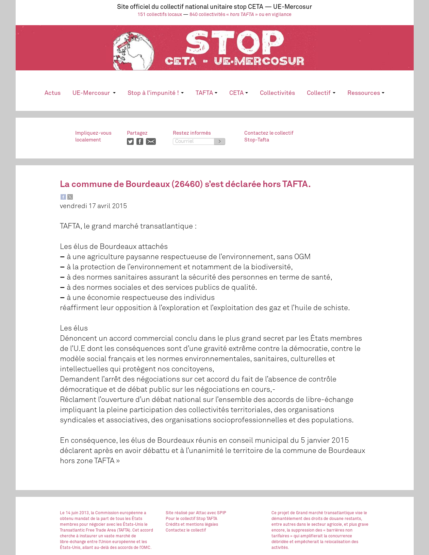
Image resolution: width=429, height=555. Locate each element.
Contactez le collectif (186, 530)
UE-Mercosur (94, 93)
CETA (238, 93)
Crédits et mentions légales (192, 525)
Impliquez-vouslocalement (93, 136)
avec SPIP (216, 513)
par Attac (197, 513)
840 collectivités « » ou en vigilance (240, 14)
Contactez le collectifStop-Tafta (268, 136)
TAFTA (206, 93)
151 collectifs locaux (159, 14)
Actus (53, 93)
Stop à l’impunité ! (155, 93)
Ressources (365, 93)
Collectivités (277, 93)
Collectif (321, 93)
